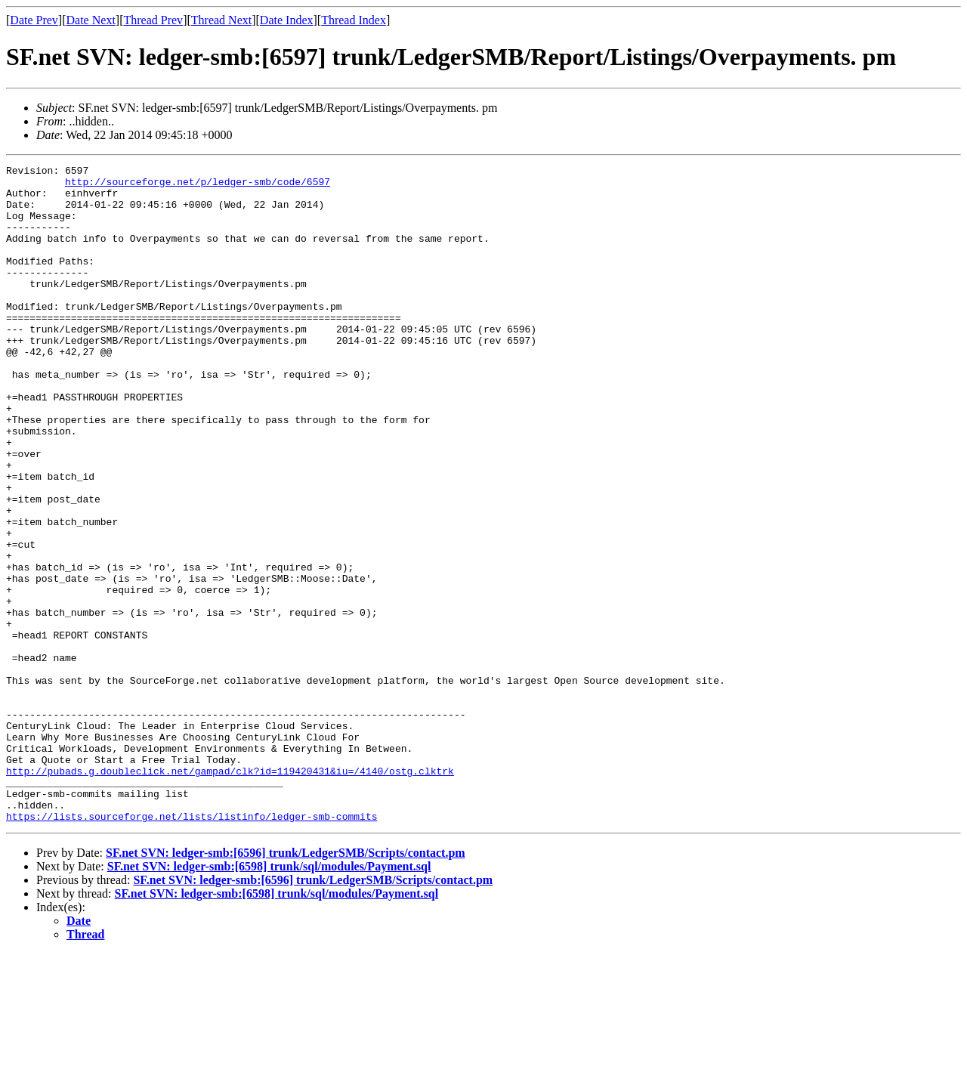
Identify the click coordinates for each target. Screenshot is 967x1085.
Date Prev (34, 20)
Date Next (91, 20)
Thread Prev (153, 20)
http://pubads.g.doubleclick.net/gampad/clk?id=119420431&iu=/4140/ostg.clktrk (230, 893)
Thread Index (353, 20)
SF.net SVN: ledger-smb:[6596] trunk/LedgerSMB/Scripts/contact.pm (285, 984)
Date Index (287, 20)
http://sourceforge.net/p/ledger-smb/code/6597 (197, 186)
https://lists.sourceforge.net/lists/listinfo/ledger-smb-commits (191, 947)
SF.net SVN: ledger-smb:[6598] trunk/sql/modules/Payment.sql (269, 997)
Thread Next (221, 20)
